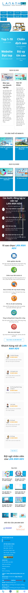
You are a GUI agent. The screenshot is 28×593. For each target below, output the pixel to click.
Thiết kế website (6, 566)
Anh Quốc (12, 404)
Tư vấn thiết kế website (14, 133)
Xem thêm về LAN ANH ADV (14, 340)
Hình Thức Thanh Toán (9, 550)
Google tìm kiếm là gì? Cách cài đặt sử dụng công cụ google (20, 481)
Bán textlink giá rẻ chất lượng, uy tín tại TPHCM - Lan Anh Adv (7, 481)
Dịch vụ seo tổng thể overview (6, 178)
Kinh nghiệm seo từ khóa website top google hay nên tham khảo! (20, 507)
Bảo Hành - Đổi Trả (8, 548)
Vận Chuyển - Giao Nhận (9, 552)
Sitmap (3, 568)
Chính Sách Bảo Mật (8, 554)
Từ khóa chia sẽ (21, 178)
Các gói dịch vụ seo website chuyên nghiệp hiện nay (6, 494)
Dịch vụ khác (14, 164)
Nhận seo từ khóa (6, 564)
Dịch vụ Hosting (6, 571)
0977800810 (7, 580)
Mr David (12, 420)
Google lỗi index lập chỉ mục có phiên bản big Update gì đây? (7, 507)
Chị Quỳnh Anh (14, 371)
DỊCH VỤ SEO (14, 70)
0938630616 (19, 580)
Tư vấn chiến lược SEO (7, 562)
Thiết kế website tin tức (6, 148)
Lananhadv (7, 540)
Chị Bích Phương (14, 355)
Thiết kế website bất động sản (21, 148)
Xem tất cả (14, 450)
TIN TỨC (14, 468)
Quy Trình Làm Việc (8, 546)
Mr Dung (12, 436)
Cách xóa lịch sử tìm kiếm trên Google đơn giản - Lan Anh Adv (20, 494)
